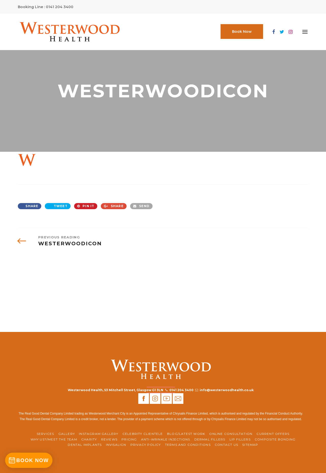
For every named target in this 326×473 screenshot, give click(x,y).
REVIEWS (109, 439)
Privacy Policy (145, 445)
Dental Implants (85, 445)
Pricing (129, 439)
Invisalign (116, 445)
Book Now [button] (242, 31)
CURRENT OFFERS (272, 434)
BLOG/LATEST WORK (186, 434)
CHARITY (89, 439)
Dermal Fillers (209, 439)
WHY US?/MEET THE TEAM (54, 439)
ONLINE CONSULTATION (230, 434)
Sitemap (250, 445)
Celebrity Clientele (143, 434)
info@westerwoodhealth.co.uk (227, 390)
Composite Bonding (275, 439)
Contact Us (226, 445)
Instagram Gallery (98, 434)
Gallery (66, 434)
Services (45, 434)
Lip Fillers (240, 439)
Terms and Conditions (188, 445)
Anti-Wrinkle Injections (165, 439)
